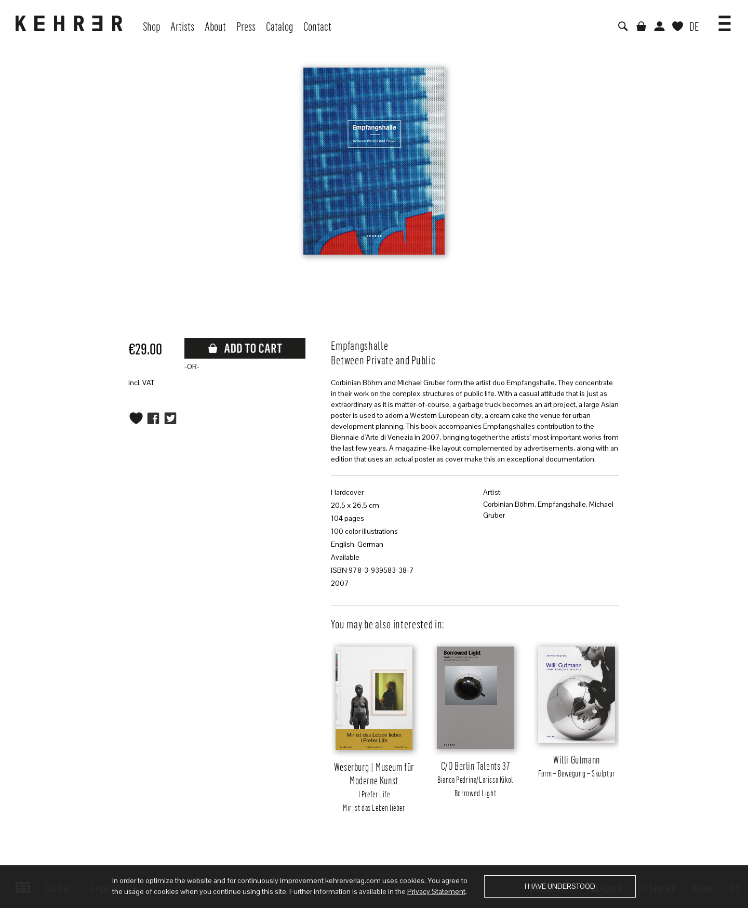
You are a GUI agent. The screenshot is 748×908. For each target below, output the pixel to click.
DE (694, 26)
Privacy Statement (436, 891)
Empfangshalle (562, 504)
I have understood (560, 886)
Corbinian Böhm (509, 504)
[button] (724, 20)
